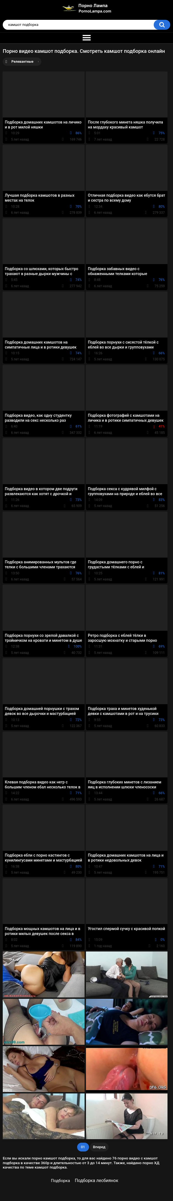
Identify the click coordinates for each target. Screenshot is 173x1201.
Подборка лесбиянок (96, 1180)
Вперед (99, 1147)
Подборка (60, 1180)
